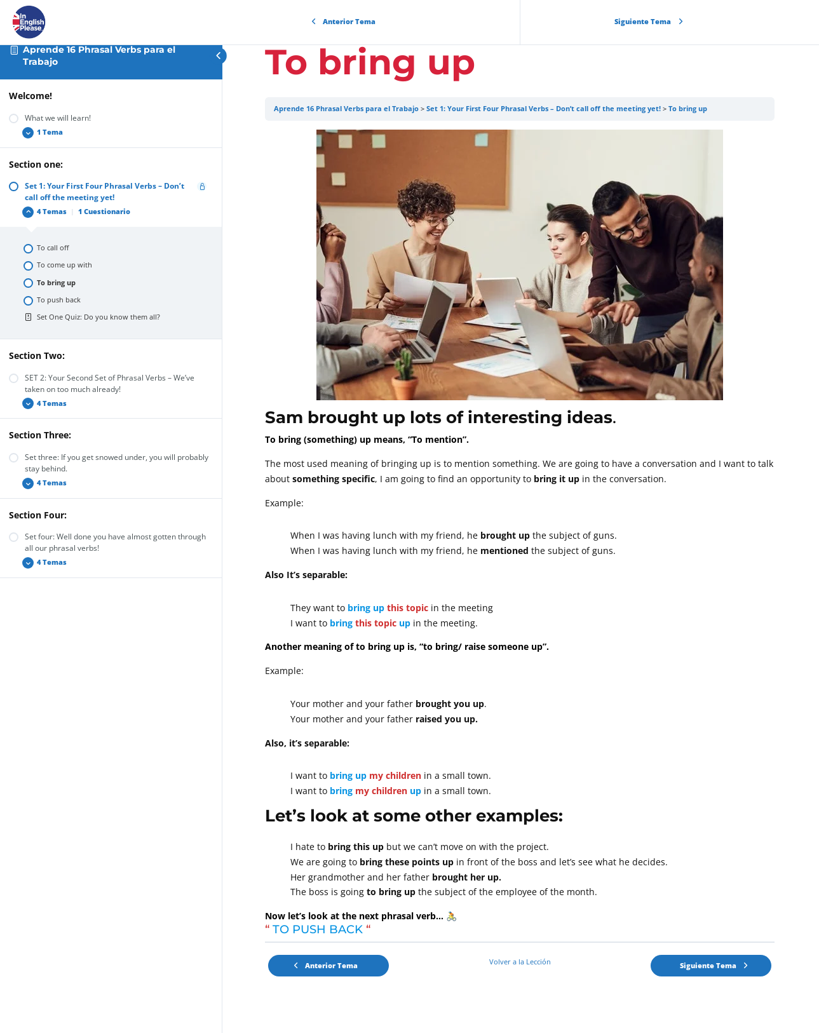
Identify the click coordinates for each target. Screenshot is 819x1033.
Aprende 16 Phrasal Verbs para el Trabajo (348, 108)
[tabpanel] (521, 536)
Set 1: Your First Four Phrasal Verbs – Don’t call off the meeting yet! (545, 108)
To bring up (689, 108)
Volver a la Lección (521, 961)
